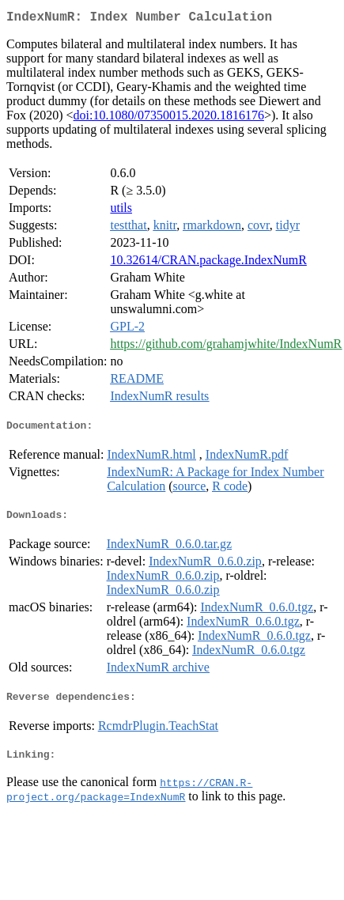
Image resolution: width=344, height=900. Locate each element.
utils (121, 210)
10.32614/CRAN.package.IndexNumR (208, 263)
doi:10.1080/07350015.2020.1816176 (169, 118)
